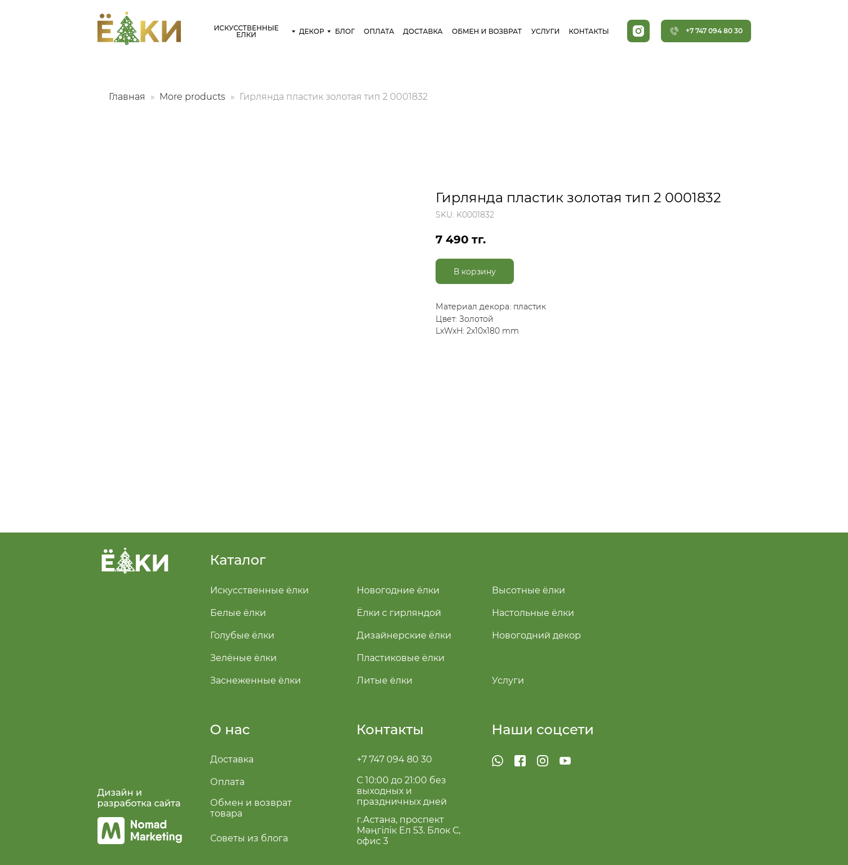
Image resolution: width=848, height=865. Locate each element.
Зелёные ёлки (243, 658)
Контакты (390, 729)
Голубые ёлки (242, 635)
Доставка (232, 759)
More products (193, 96)
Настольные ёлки (533, 612)
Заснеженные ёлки (255, 680)
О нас (230, 729)
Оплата (227, 782)
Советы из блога (249, 838)
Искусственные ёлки (259, 590)
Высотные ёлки (528, 590)
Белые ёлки (238, 612)
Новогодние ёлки (398, 590)
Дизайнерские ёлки (404, 635)
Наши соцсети (543, 729)
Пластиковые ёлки (401, 658)
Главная (127, 96)
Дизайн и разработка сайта (139, 798)
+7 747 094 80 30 (394, 759)
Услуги (508, 680)
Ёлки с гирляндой (399, 612)
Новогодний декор (536, 635)
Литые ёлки (384, 680)
